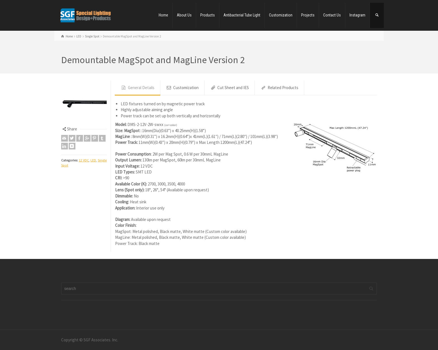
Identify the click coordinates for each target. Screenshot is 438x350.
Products (207, 15)
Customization (280, 15)
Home (163, 15)
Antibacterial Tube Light (241, 15)
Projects (308, 15)
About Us (184, 15)
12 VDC (84, 160)
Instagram (357, 15)
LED (93, 160)
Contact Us (332, 15)
